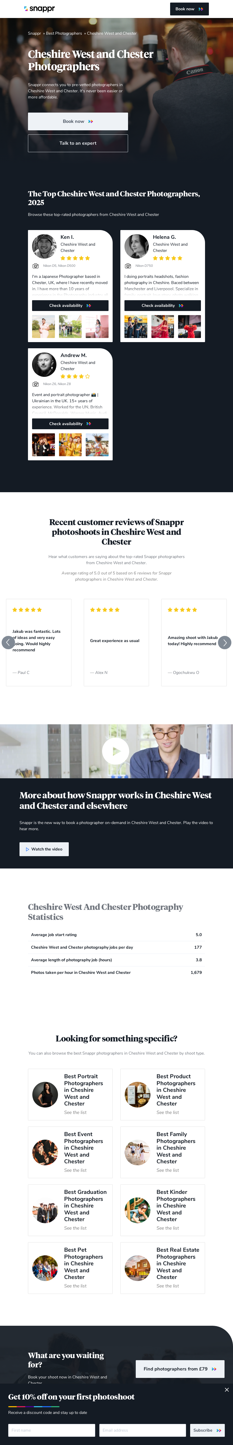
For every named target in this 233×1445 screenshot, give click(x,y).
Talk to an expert (78, 143)
